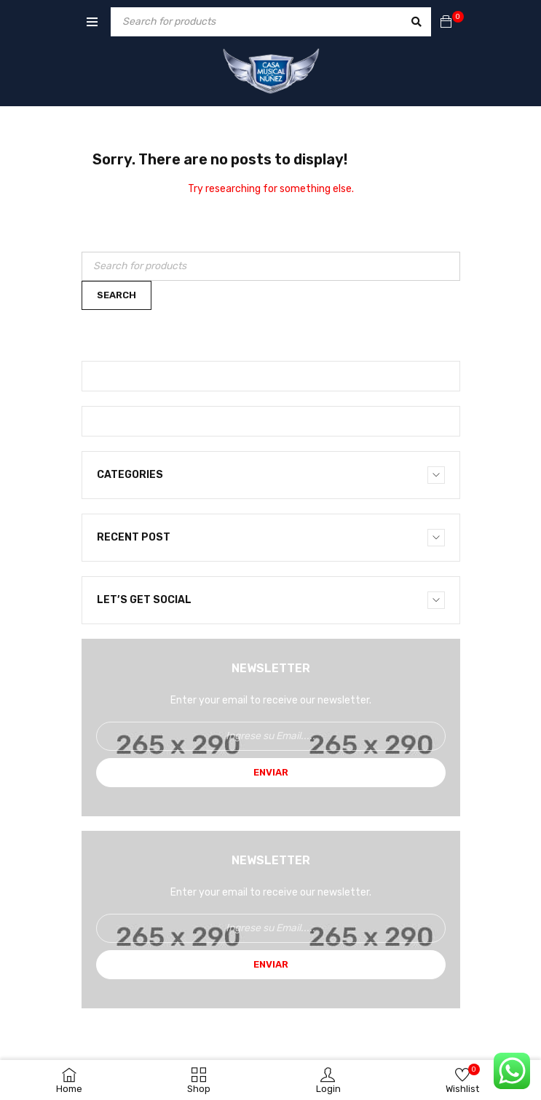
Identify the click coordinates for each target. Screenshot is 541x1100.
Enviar (270, 772)
